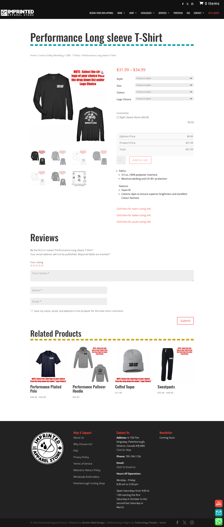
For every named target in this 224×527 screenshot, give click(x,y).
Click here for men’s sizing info (134, 208)
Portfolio (178, 13)
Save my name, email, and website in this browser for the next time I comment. (79, 311)
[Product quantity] (121, 160)
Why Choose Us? (82, 444)
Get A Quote (213, 13)
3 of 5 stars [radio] (37, 265)
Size (119, 85)
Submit (185, 321)
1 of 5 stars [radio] (31, 265)
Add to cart (140, 160)
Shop (131, 13)
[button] (102, 73)
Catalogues (146, 13)
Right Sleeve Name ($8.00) (133, 117)
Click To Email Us (126, 467)
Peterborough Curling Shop (89, 483)
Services (163, 13)
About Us (78, 437)
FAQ (188, 13)
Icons (163, 522)
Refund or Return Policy (86, 470)
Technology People (146, 522)
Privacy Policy (81, 457)
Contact (197, 13)
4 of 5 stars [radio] (39, 265)
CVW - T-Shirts (73, 55)
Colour (121, 92)
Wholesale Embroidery (86, 476)
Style (120, 79)
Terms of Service (82, 463)
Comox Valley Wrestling (51, 55)
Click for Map (124, 450)
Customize (123, 113)
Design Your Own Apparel (101, 13)
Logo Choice (124, 99)
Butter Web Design (93, 522)
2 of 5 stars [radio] (34, 265)
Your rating (36, 262)
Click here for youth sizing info (134, 221)
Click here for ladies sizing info (134, 215)
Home (119, 13)
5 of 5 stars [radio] (42, 265)
